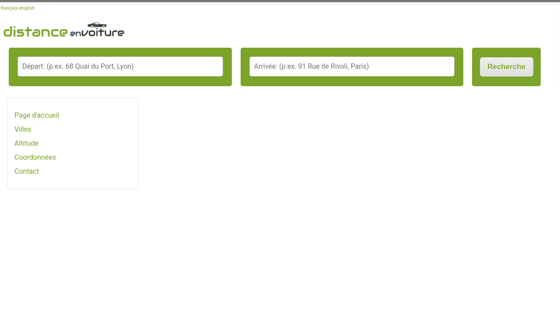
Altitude (26, 143)
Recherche (506, 67)
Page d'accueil (36, 115)
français (9, 8)
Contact (26, 171)
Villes (23, 129)
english (27, 8)
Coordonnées (35, 157)
